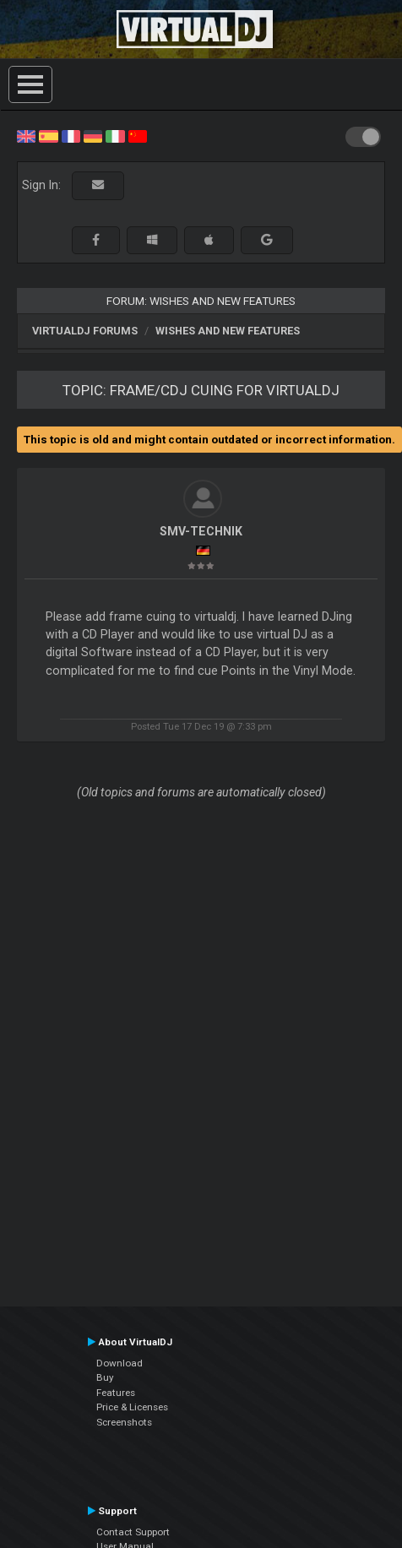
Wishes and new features (227, 330)
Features (115, 1393)
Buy (105, 1377)
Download (119, 1363)
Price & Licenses (132, 1407)
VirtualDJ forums (85, 330)
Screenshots (124, 1422)
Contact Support (133, 1532)
